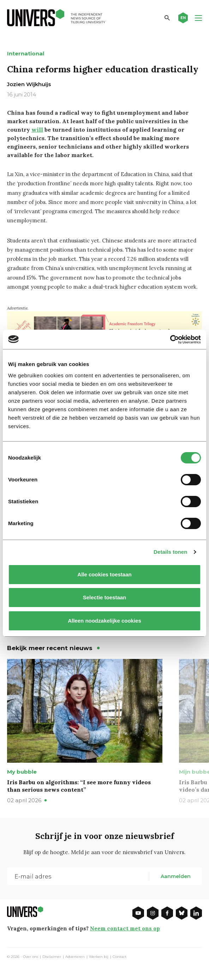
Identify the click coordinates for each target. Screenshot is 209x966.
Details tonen (170, 552)
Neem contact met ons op (125, 928)
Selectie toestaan (104, 597)
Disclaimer (51, 957)
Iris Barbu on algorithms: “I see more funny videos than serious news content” (79, 786)
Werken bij (98, 957)
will (37, 129)
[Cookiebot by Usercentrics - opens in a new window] (170, 339)
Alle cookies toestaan (104, 574)
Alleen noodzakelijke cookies (104, 621)
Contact (119, 957)
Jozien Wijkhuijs (29, 84)
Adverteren (75, 957)
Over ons (30, 957)
